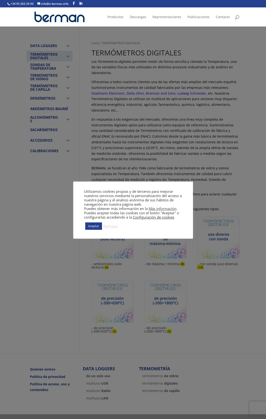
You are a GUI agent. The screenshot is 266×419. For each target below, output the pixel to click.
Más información (162, 208)
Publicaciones (198, 17)
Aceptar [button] (93, 226)
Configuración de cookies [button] (153, 217)
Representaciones (167, 17)
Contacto (223, 17)
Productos (116, 17)
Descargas (138, 17)
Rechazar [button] (110, 226)
